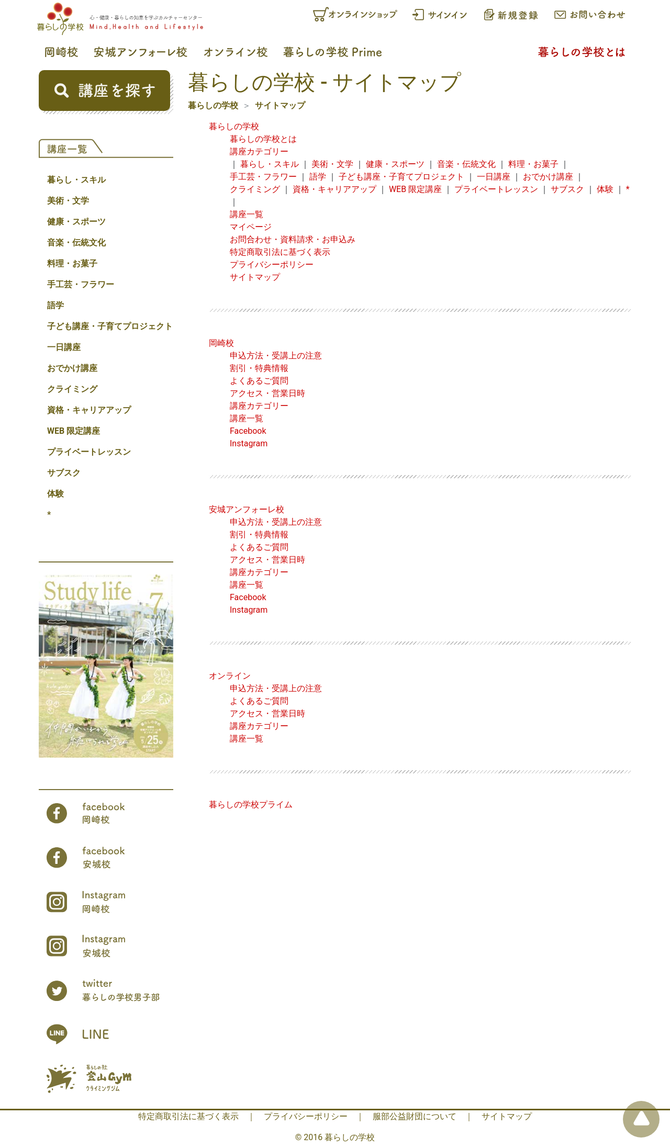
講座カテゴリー (259, 151)
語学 (55, 305)
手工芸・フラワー (80, 284)
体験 (55, 494)
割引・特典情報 (259, 368)
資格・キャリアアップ (89, 410)
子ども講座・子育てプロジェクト (110, 326)
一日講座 (64, 347)
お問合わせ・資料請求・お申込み (292, 239)
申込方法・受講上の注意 (276, 356)
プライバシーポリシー (272, 264)
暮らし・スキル (76, 180)
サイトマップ (280, 105)
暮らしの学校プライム (251, 804)
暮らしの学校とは (263, 139)
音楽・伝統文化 (76, 242)
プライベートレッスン (89, 452)
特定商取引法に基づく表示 (280, 252)
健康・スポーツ (76, 222)
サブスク (64, 473)
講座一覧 (246, 214)
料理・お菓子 (72, 263)
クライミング (72, 389)
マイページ (251, 227)
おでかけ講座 (72, 368)
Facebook (248, 431)
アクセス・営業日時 (267, 393)
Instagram (248, 443)
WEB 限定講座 (73, 431)
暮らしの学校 (213, 105)
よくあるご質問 (259, 381)
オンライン (230, 676)
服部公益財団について (414, 1116)
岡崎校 (221, 343)
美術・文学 (68, 201)
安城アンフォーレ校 (246, 509)
